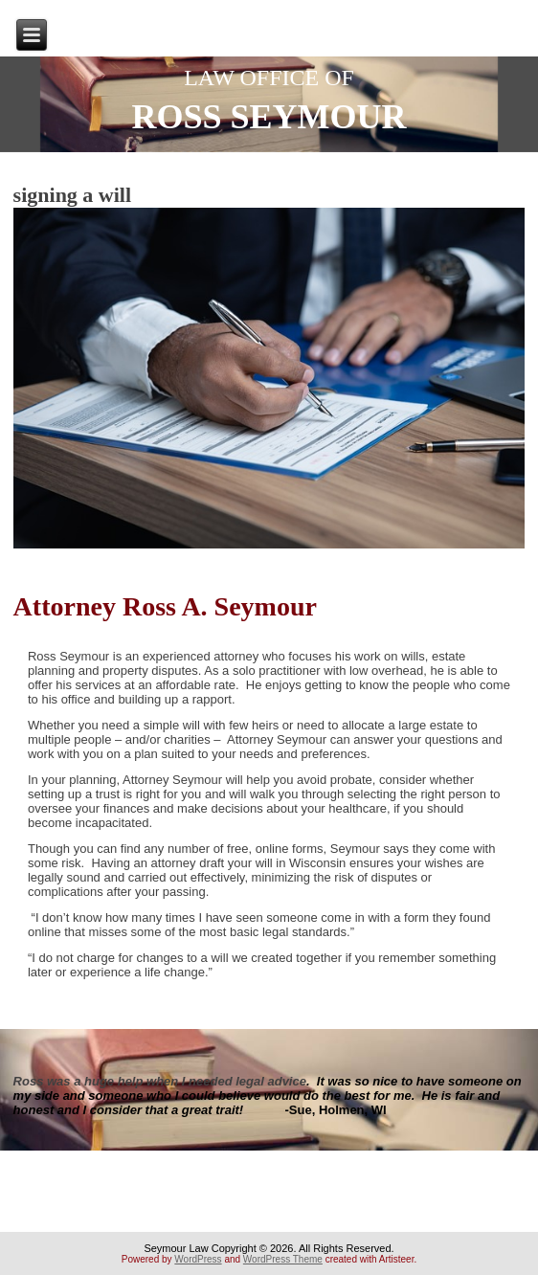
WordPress (197, 1259)
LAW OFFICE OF (269, 77)
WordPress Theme (283, 1259)
